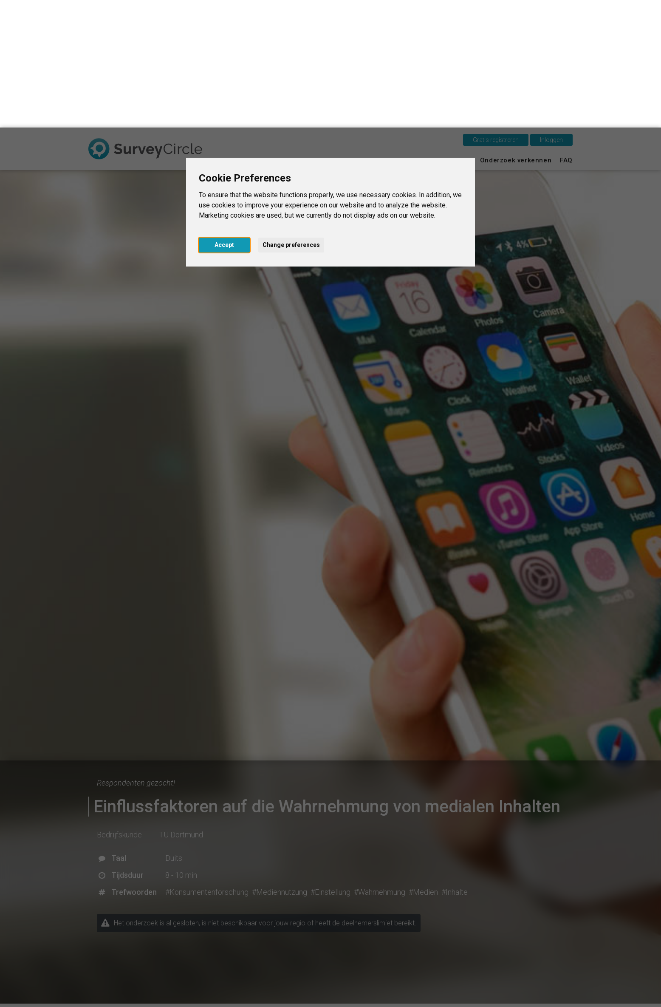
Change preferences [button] (291, 117)
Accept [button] (224, 117)
